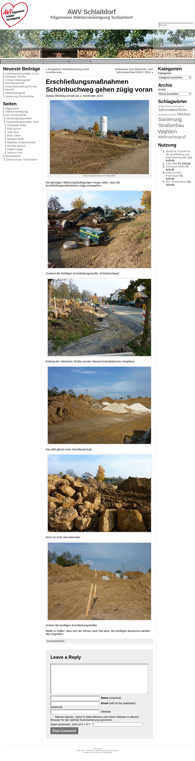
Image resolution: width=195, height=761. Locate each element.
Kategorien (164, 73)
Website (106, 717)
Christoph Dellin (16, 125)
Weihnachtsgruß (15, 92)
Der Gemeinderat (15, 115)
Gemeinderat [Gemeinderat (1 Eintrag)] (178, 106)
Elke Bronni (14, 128)
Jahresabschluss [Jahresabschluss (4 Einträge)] (172, 110)
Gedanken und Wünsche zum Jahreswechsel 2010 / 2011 (134, 71)
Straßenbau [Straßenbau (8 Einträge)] (171, 125)
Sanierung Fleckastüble (19, 96)
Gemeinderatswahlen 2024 (22, 121)
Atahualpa (108, 758)
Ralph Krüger (15, 149)
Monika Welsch (16, 145)
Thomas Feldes (112, 756)
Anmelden (97, 754)
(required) (111, 703)
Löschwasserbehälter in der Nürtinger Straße (22, 75)
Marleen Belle (15, 138)
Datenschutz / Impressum (21, 159)
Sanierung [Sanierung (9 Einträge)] (170, 119)
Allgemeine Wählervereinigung (16, 110)
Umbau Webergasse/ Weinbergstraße (18, 82)
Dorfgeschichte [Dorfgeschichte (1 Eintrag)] (165, 106)
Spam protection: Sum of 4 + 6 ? (70, 730)
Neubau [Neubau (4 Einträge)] (184, 114)
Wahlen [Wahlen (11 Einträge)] (167, 131)
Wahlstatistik (12, 156)
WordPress (97, 758)
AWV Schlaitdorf (91, 11)
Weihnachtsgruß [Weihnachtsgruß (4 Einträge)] (172, 137)
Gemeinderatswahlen (19, 118)
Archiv (162, 89)
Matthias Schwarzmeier (21, 142)
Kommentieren (56, 641)
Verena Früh (14, 152)
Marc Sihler (14, 135)
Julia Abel (13, 132)
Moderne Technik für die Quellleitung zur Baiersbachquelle (178, 154)
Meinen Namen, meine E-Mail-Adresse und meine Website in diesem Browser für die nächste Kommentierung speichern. (94, 724)
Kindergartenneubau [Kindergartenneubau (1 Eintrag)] (167, 114)
